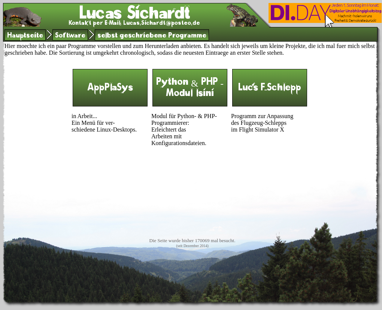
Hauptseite (25, 36)
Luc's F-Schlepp (269, 89)
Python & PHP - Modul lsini (190, 89)
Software (70, 36)
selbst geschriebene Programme (151, 36)
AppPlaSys (110, 89)
